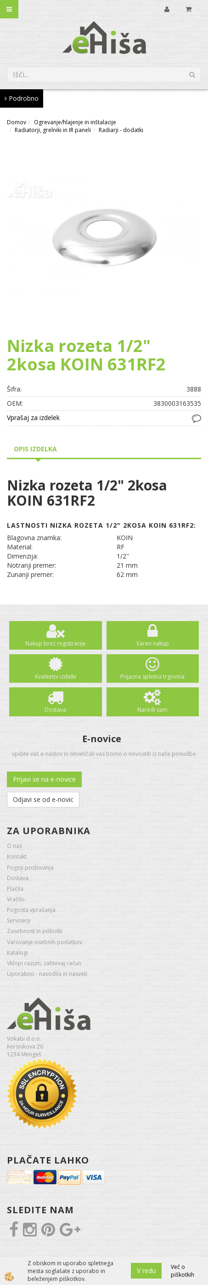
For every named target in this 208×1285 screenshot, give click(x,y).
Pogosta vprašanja (31, 910)
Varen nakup (152, 643)
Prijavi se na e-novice (44, 779)
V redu (146, 1270)
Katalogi (17, 953)
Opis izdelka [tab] (35, 448)
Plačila (15, 889)
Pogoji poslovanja (30, 867)
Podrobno (22, 98)
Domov (16, 122)
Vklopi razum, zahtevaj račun (44, 963)
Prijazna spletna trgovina (152, 676)
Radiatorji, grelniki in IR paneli (53, 130)
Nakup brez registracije (55, 643)
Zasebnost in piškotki (34, 931)
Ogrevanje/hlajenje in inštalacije (75, 122)
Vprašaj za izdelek (33, 417)
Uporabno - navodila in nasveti (47, 974)
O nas (14, 846)
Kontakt (17, 856)
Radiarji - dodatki (121, 130)
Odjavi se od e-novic (43, 799)
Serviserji (18, 920)
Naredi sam (152, 710)
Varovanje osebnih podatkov (44, 942)
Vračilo (16, 899)
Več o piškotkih (182, 1271)
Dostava (55, 710)
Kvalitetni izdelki (55, 676)
